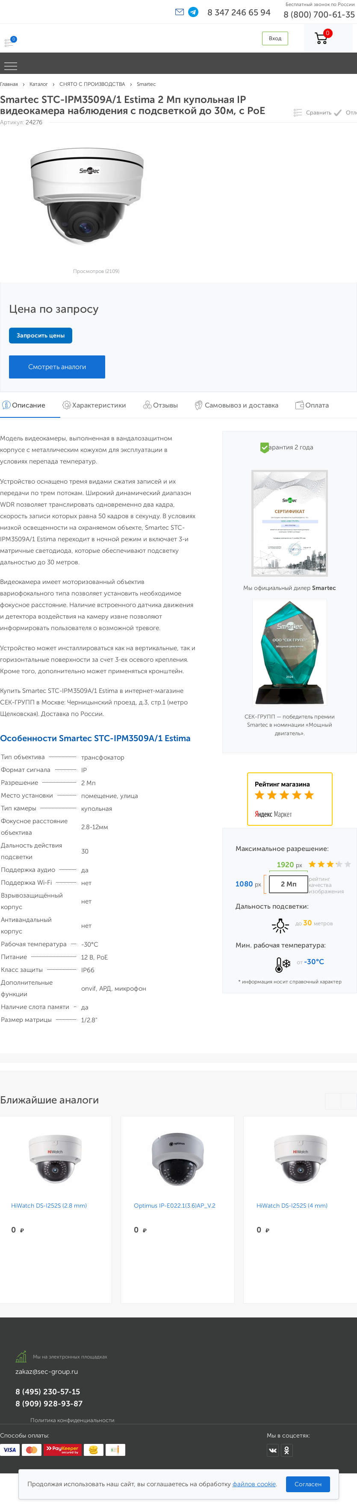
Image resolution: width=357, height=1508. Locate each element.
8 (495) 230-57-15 (47, 1392)
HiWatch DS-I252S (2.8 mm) (49, 1206)
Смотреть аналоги (57, 367)
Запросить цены (41, 335)
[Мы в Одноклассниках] (287, 1450)
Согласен (308, 1484)
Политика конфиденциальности (72, 1420)
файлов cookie (254, 1484)
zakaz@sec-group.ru (46, 1371)
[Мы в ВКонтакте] (273, 1450)
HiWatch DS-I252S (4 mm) (286, 1206)
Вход (275, 38)
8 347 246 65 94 (239, 12)
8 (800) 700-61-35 (319, 14)
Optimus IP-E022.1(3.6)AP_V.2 (172, 1206)
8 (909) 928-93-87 (49, 1403)
